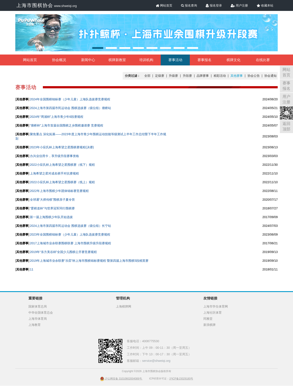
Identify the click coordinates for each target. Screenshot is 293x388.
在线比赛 (263, 60)
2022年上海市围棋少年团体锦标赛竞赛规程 (59, 191)
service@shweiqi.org (156, 360)
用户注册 (239, 5)
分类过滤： (132, 75)
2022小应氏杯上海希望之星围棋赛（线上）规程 (62, 182)
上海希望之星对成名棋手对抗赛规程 (54, 173)
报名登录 (214, 5)
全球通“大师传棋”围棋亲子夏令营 (52, 199)
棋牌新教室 (117, 60)
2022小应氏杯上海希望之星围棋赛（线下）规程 (62, 164)
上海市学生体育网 (215, 306)
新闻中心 (88, 60)
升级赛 (173, 75)
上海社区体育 (212, 312)
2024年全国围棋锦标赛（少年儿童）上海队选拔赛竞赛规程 (70, 99)
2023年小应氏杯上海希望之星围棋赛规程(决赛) (62, 147)
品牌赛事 (203, 75)
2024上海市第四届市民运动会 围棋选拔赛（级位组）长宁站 (70, 225)
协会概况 (59, 60)
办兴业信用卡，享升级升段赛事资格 (54, 156)
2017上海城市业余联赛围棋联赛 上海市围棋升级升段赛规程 (70, 243)
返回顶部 (286, 126)
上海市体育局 (37, 318)
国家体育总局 (37, 306)
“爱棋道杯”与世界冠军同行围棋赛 (52, 208)
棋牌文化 (234, 60)
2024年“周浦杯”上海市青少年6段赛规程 (56, 116)
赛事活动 (175, 60)
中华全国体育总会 (40, 312)
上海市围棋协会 (34, 5)
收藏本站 (265, 5)
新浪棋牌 (209, 324)
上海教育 (34, 324)
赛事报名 (204, 60)
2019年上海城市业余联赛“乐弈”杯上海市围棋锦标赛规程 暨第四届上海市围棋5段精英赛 (89, 260)
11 (31, 269)
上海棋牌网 (123, 306)
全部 (147, 75)
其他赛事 (236, 75)
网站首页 (164, 5)
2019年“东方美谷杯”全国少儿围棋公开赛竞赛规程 (63, 252)
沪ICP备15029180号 (181, 378)
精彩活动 (220, 75)
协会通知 (270, 75)
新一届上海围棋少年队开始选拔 (51, 217)
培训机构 (146, 60)
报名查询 (189, 5)
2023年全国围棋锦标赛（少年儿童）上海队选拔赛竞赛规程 (70, 234)
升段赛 (187, 75)
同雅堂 (208, 318)
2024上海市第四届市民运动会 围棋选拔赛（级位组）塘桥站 (70, 108)
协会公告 (254, 75)
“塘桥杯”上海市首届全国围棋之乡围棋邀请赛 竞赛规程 (66, 125)
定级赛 (159, 75)
